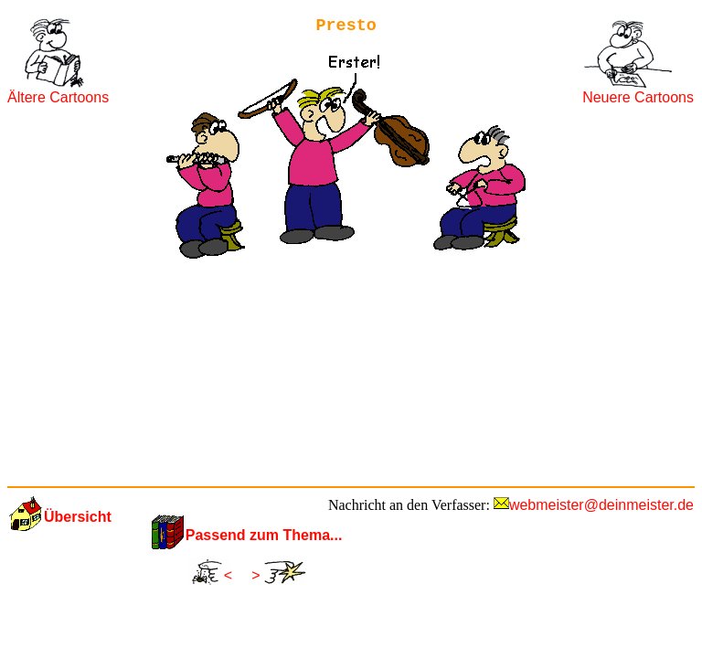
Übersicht (78, 517)
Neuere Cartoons (638, 97)
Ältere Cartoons (58, 97)
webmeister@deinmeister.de (601, 505)
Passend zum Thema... (264, 535)
